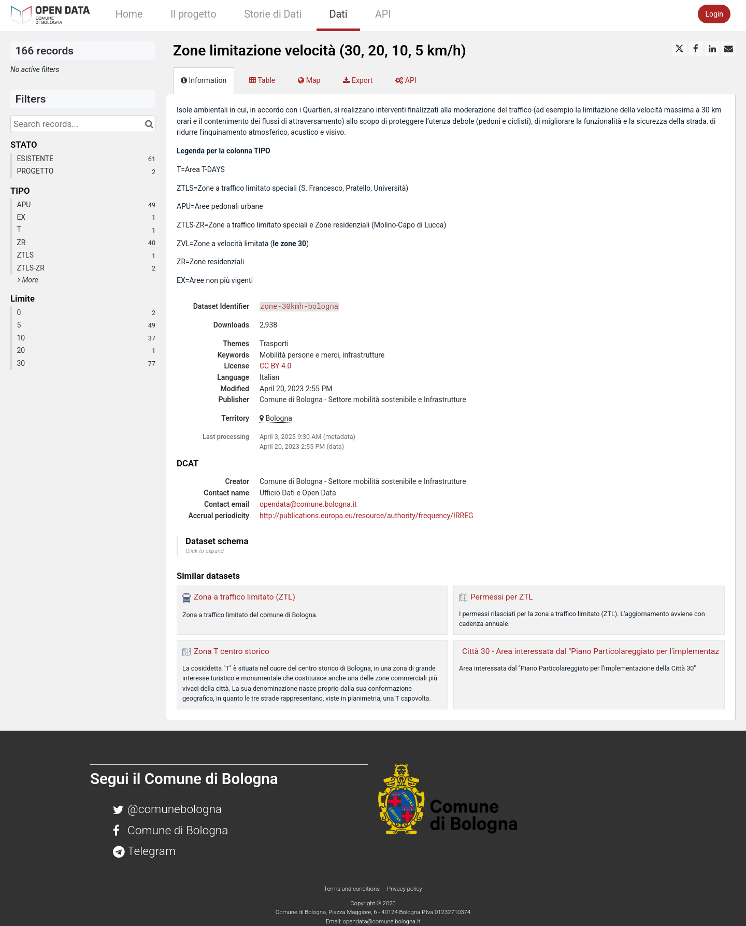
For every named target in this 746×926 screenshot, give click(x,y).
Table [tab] (262, 80)
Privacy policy (404, 888)
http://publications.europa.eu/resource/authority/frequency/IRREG (367, 515)
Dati (338, 14)
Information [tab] (203, 80)
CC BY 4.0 (275, 366)
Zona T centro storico (231, 651)
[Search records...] (82, 124)
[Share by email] (728, 48)
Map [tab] (309, 80)
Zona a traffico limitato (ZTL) (244, 597)
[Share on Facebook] (695, 48)
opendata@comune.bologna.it (308, 504)
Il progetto (193, 14)
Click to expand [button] (204, 551)
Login (714, 14)
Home (129, 14)
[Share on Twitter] (679, 48)
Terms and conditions (352, 888)
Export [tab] (357, 80)
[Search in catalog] (148, 124)
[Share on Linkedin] (712, 48)
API (383, 14)
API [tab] (405, 80)
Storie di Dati (273, 14)
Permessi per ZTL (501, 597)
